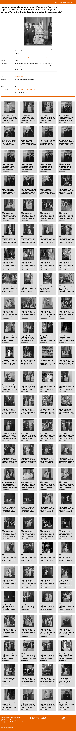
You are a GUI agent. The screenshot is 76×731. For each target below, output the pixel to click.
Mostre (72, 2)
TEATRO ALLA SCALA (20, 89)
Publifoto (17, 73)
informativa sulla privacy (5, 724)
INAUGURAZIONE (31, 89)
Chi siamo (60, 2)
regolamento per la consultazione (7, 727)
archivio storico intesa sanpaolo (12, 2)
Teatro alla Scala (19, 76)
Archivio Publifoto (66, 2)
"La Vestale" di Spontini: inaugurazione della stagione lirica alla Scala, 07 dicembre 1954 (35, 57)
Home (56, 2)
